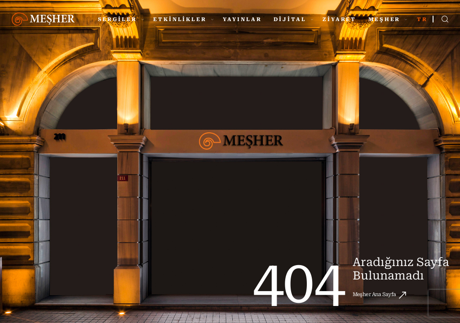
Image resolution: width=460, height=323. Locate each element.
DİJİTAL (293, 19)
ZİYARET (339, 19)
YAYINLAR (242, 19)
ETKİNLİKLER (183, 19)
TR (422, 19)
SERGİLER (121, 19)
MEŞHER (387, 19)
